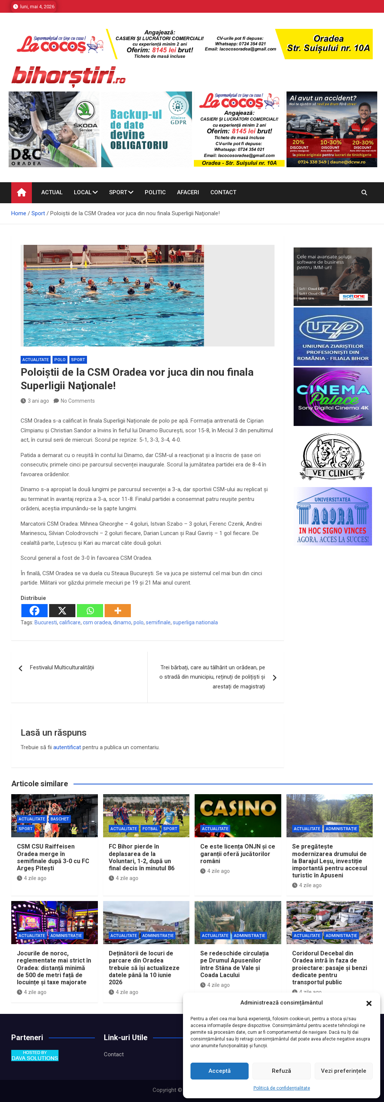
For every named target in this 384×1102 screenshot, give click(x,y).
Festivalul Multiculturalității (62, 667)
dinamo (122, 622)
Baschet (60, 819)
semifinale (158, 622)
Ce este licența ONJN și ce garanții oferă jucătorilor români (237, 853)
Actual (52, 192)
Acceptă (219, 1071)
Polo (60, 359)
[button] (369, 1003)
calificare (70, 622)
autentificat (67, 747)
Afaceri (188, 192)
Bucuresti (45, 622)
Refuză (281, 1071)
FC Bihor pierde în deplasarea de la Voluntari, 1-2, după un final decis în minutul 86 (141, 857)
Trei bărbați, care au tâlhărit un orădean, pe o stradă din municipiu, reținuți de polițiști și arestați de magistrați (212, 677)
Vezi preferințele (343, 1071)
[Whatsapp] (90, 610)
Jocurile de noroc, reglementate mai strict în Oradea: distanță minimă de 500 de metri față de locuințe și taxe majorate (54, 968)
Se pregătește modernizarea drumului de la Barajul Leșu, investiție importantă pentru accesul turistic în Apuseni (329, 861)
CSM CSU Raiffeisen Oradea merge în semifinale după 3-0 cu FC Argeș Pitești (53, 857)
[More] (118, 610)
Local (83, 192)
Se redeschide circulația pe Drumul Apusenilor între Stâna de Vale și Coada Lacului (234, 964)
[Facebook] (34, 610)
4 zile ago (31, 878)
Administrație (341, 828)
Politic (155, 192)
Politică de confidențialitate (282, 1088)
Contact (223, 192)
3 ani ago (35, 401)
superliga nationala (195, 622)
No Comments (78, 401)
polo (139, 622)
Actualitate (35, 359)
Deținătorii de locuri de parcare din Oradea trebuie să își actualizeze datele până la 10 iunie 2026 (144, 968)
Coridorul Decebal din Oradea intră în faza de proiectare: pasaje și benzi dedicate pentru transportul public (329, 968)
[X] (62, 610)
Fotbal (150, 828)
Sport (118, 192)
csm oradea (97, 622)
